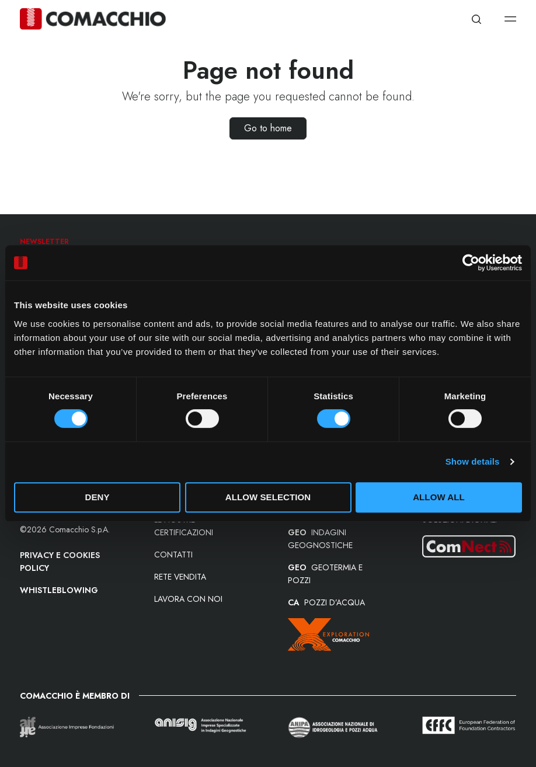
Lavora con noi (188, 599)
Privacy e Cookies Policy (60, 561)
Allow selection (268, 497)
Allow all (439, 497)
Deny (97, 497)
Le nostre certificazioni (183, 526)
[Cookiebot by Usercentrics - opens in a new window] (471, 262)
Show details (472, 461)
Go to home (268, 128)
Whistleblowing (59, 590)
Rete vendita (180, 577)
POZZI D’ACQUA (326, 602)
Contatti (173, 554)
